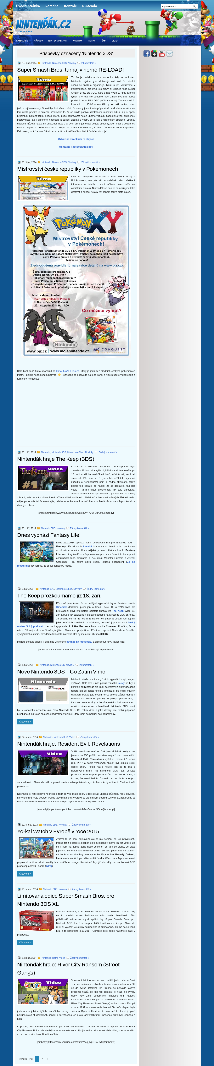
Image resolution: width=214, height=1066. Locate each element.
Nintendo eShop (57, 40)
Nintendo (89, 6)
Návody (38, 40)
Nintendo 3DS (59, 63)
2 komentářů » (88, 63)
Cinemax (61, 607)
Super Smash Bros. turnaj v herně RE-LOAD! (70, 70)
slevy (121, 683)
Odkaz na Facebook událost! (76, 146)
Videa (115, 40)
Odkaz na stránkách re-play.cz (76, 139)
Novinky (77, 40)
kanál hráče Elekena (67, 371)
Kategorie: (22, 40)
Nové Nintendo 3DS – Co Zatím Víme (61, 672)
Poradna (51, 6)
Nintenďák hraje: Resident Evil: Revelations (68, 744)
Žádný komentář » (90, 162)
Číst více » (25, 721)
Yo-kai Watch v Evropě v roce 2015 (58, 831)
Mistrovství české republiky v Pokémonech (67, 169)
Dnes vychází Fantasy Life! (49, 535)
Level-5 (87, 546)
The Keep (118, 610)
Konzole (70, 6)
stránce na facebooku (79, 641)
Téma (103, 40)
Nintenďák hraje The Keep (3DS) (55, 459)
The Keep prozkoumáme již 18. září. (59, 596)
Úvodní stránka (28, 6)
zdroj (49, 866)
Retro (91, 40)
